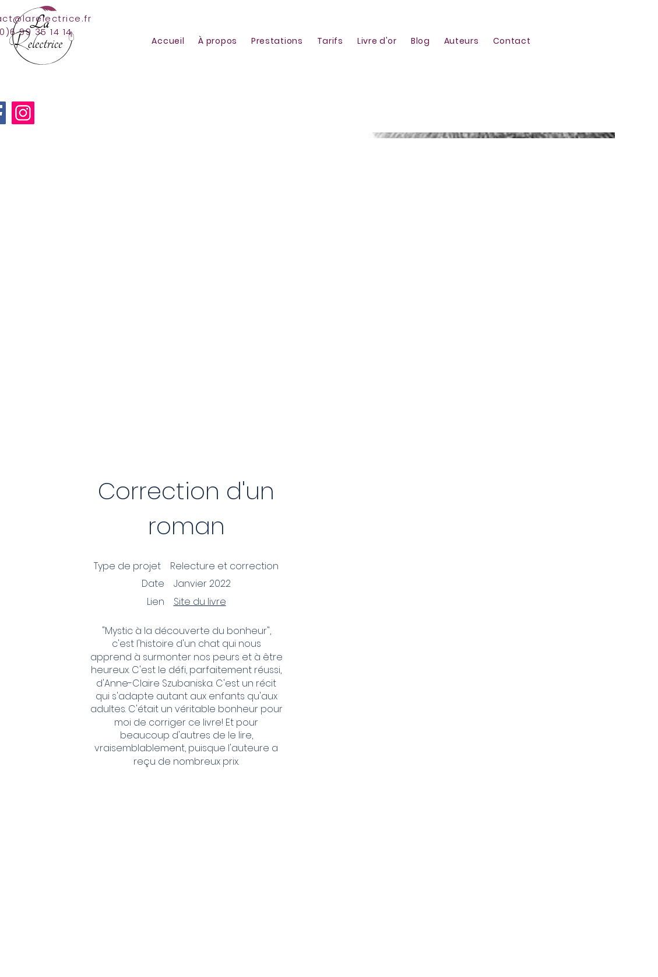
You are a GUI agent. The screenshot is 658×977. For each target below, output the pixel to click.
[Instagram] (23, 112)
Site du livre (200, 601)
